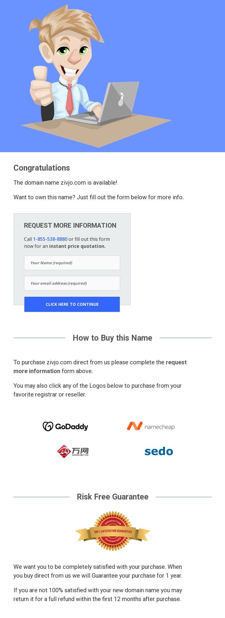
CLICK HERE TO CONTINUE (72, 304)
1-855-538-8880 (50, 239)
